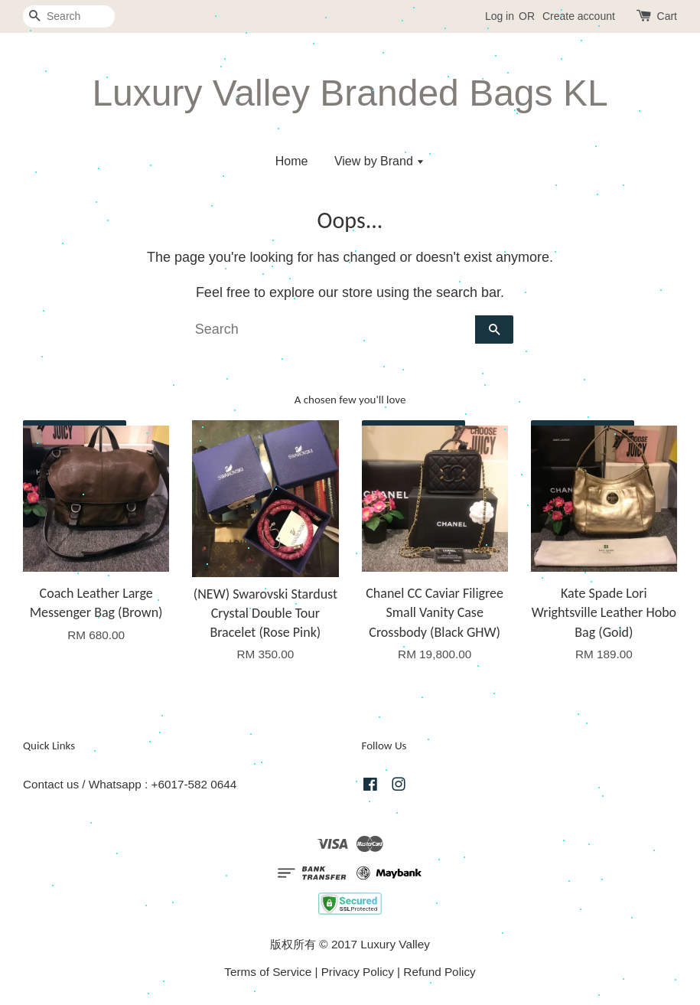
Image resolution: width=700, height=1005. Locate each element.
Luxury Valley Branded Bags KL (349, 93)
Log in (499, 16)
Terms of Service (267, 971)
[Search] (69, 16)
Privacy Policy (357, 971)
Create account (578, 16)
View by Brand (379, 161)
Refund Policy (439, 971)
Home (291, 161)
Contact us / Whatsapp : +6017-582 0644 (129, 784)
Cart (667, 16)
